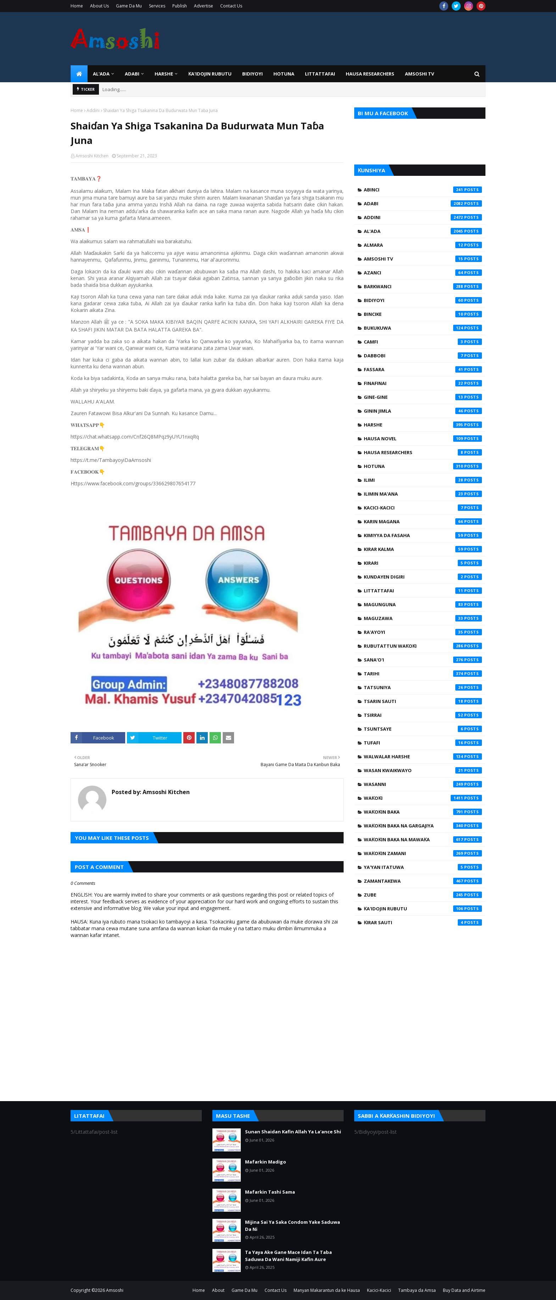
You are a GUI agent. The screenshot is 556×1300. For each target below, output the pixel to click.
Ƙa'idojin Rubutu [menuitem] (210, 74)
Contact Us (231, 6)
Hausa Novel (423, 438)
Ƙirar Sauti (423, 922)
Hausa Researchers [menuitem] (370, 74)
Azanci (423, 272)
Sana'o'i (423, 660)
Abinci (423, 189)
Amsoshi (114, 1290)
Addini (93, 110)
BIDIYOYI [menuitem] (252, 74)
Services (157, 6)
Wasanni (423, 784)
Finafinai (423, 383)
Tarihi (423, 673)
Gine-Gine (423, 397)
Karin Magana (423, 521)
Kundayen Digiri (423, 577)
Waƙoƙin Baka (423, 812)
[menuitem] (79, 73)
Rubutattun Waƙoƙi (423, 646)
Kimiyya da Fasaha (423, 535)
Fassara (423, 369)
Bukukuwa (423, 328)
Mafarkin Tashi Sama (270, 1192)
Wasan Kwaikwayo (423, 770)
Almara (423, 245)
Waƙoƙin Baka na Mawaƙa (423, 839)
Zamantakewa (423, 881)
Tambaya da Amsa (417, 1290)
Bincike (423, 314)
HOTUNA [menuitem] (283, 74)
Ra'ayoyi (423, 632)
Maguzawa (423, 618)
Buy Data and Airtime (464, 1290)
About (218, 1290)
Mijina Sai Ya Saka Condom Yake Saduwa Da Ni (292, 1225)
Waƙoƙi (423, 798)
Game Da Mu (129, 6)
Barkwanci (423, 286)
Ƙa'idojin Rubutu (423, 908)
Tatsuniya (423, 687)
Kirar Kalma (423, 549)
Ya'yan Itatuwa (423, 867)
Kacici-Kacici (423, 507)
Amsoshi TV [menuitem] (419, 74)
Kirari (423, 563)
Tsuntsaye (423, 729)
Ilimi (423, 480)
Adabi (423, 203)
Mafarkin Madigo (265, 1162)
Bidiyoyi (423, 300)
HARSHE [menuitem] (164, 74)
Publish (179, 6)
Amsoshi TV (423, 259)
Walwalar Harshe (423, 756)
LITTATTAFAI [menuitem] (320, 74)
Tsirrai (423, 715)
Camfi (423, 342)
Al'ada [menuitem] (101, 74)
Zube (423, 895)
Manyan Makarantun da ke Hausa (327, 1290)
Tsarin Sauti (423, 701)
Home (77, 6)
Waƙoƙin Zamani (423, 853)
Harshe (423, 425)
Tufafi (423, 743)
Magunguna (423, 604)
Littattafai (423, 590)
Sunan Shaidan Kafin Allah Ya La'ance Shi (293, 1131)
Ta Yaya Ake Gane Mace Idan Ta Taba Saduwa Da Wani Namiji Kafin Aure (288, 1255)
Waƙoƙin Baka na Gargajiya (423, 825)
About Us (99, 6)
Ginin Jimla (423, 411)
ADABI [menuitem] (132, 74)
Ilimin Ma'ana (423, 494)
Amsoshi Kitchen (92, 156)
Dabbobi (423, 355)
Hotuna (423, 466)
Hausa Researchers (423, 452)
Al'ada (423, 231)
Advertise (203, 6)
